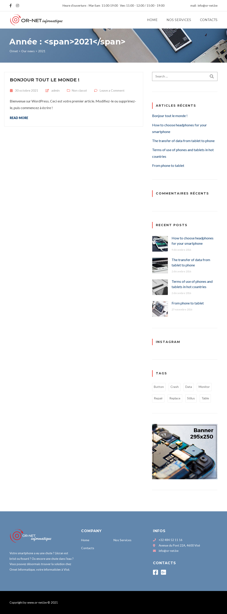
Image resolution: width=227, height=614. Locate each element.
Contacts (208, 20)
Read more (19, 117)
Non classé (79, 90)
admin (55, 90)
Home (152, 20)
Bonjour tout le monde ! (44, 80)
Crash (174, 387)
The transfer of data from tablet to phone (183, 141)
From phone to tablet (168, 165)
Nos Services (178, 20)
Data (188, 387)
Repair (158, 398)
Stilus (191, 398)
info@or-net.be (168, 550)
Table (205, 398)
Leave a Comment (112, 90)
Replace (174, 398)
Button (159, 387)
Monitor (204, 387)
